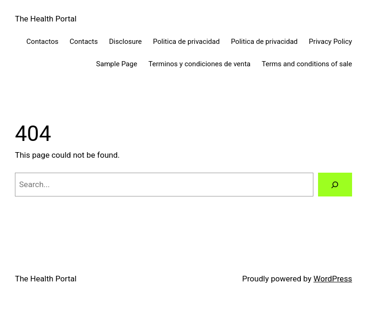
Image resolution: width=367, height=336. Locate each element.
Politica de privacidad (186, 41)
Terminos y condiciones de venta (199, 64)
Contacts (83, 41)
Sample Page (116, 64)
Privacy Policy (330, 41)
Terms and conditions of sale (307, 64)
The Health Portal (45, 18)
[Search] (335, 184)
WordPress (332, 278)
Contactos (43, 41)
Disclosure (125, 41)
